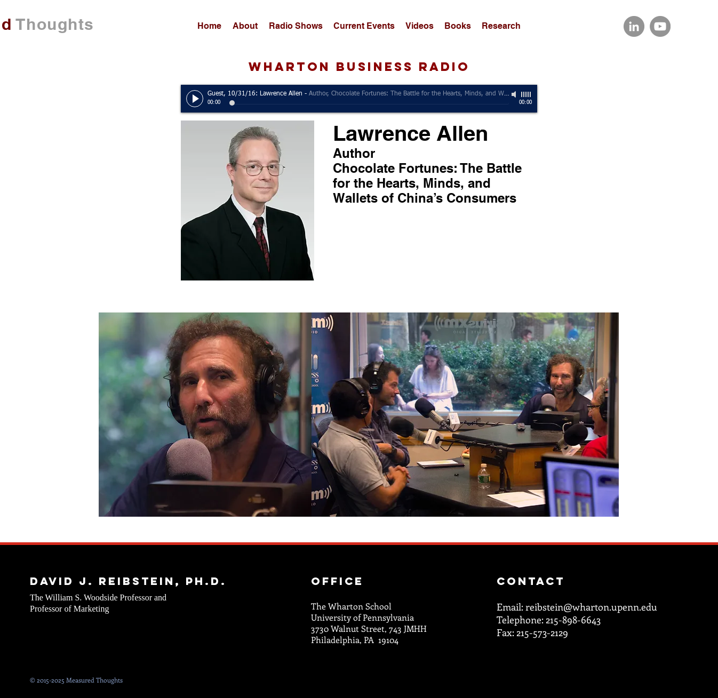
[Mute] (514, 94)
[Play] (194, 98)
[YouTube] (660, 26)
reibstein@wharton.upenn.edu (591, 606)
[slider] (526, 94)
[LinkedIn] (634, 26)
